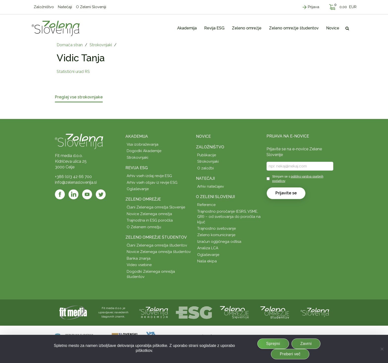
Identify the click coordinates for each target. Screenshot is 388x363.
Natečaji (205, 178)
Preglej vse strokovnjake (79, 97)
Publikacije (206, 155)
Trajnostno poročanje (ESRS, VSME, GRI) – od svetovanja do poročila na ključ (229, 216)
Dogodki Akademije (144, 151)
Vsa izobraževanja (142, 144)
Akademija (136, 136)
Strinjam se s (297, 178)
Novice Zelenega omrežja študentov (159, 252)
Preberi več (290, 354)
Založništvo (210, 147)
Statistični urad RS (73, 71)
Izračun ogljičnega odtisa (219, 241)
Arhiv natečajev (210, 186)
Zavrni (306, 343)
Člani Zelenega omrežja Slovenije (156, 207)
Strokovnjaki (101, 45)
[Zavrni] (381, 348)
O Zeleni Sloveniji (215, 196)
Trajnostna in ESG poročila (150, 220)
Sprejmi (273, 343)
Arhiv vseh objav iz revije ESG (152, 182)
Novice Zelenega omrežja (149, 214)
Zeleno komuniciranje (216, 235)
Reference (206, 205)
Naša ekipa (207, 261)
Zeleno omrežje (143, 199)
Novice (203, 136)
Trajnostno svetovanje (216, 228)
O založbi (205, 168)
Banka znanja (138, 258)
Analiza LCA (207, 248)
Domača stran (70, 45)
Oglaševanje (138, 189)
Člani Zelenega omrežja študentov (157, 245)
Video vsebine (139, 265)
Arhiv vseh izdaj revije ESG (149, 176)
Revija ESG (136, 167)
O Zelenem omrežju (144, 227)
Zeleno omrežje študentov (156, 237)
